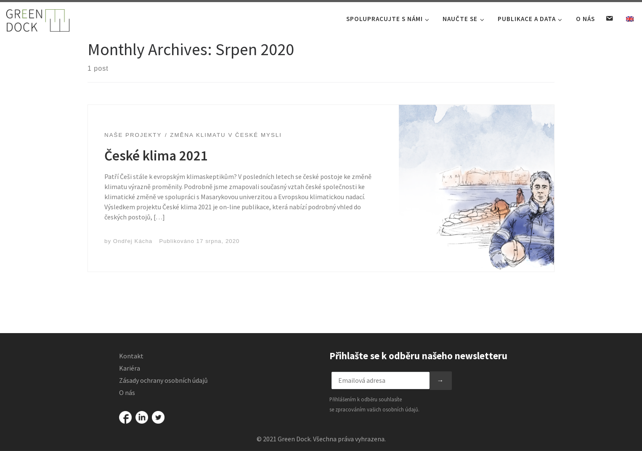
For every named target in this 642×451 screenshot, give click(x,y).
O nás (127, 392)
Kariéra (129, 368)
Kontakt (131, 356)
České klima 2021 (156, 166)
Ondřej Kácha (133, 251)
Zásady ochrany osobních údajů (163, 380)
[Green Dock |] (37, 18)
